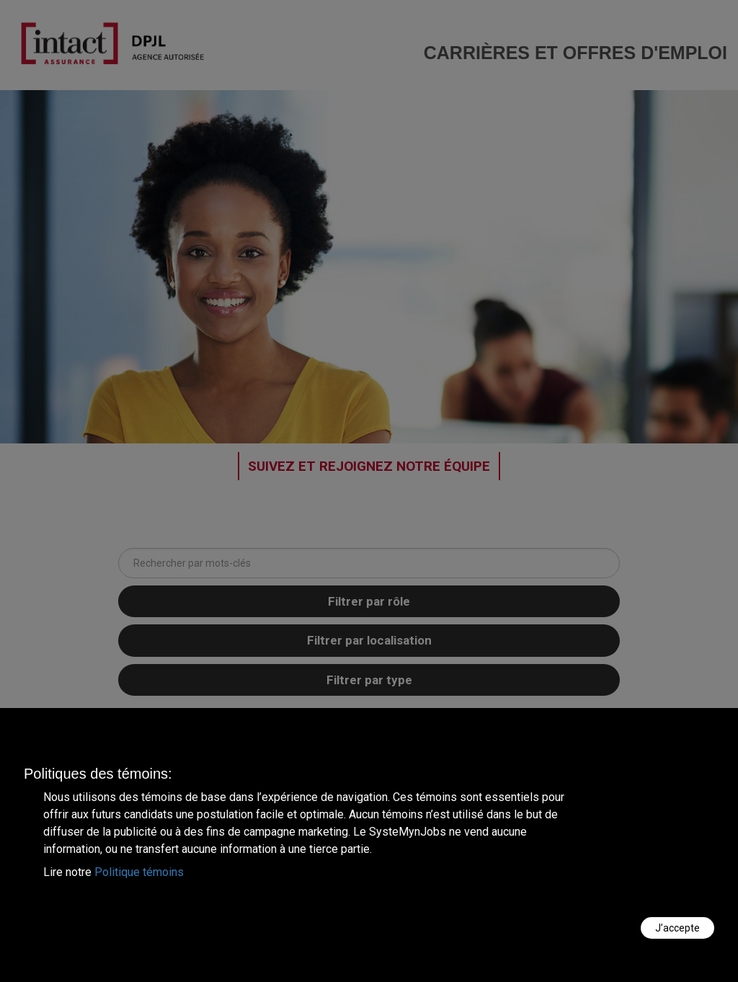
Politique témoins (139, 872)
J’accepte (677, 928)
